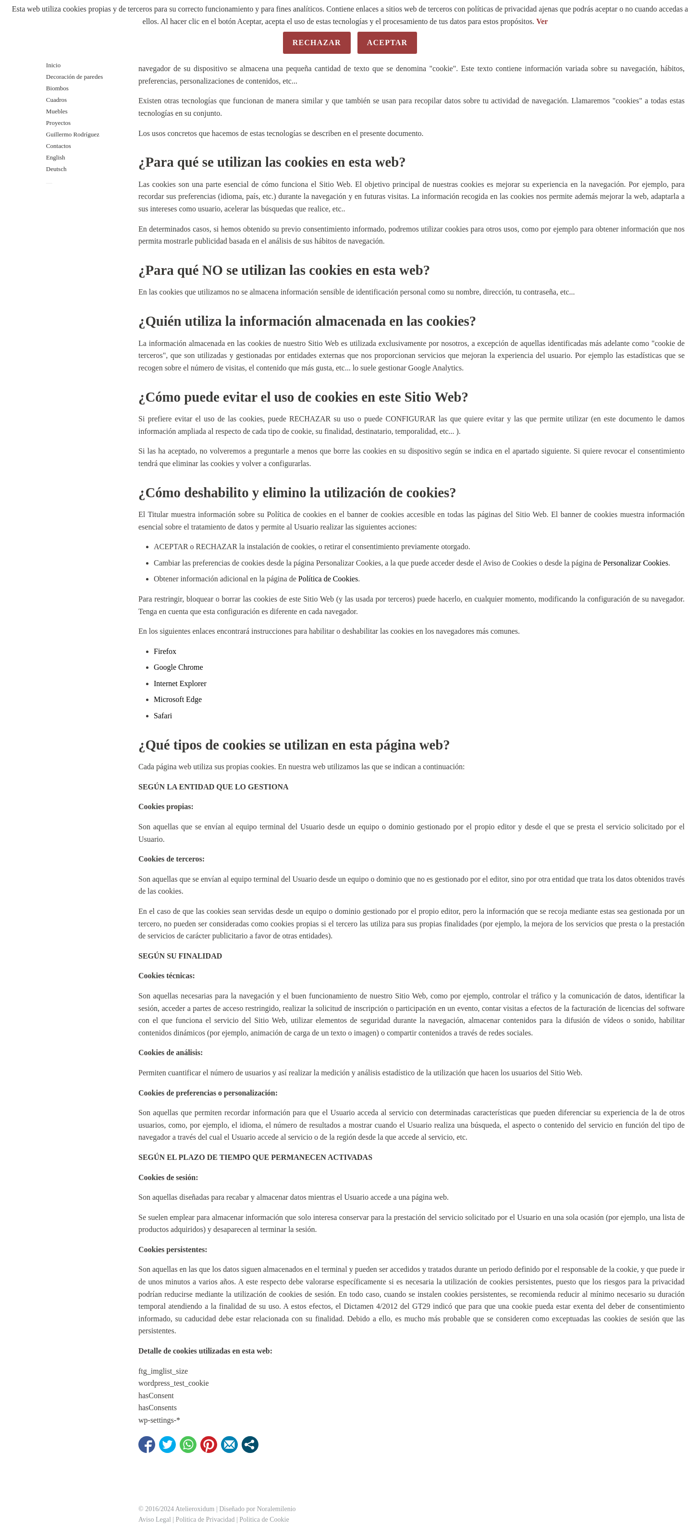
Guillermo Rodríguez (72, 134)
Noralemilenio (276, 1509)
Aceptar (387, 42)
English (55, 157)
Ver (542, 21)
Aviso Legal (154, 1519)
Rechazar (317, 42)
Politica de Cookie (264, 1519)
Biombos (57, 88)
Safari (163, 716)
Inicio (53, 65)
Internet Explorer (180, 683)
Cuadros (56, 99)
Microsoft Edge (178, 699)
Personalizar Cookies (635, 563)
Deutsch (56, 168)
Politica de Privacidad (205, 1519)
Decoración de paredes (74, 76)
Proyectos (58, 122)
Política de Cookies (328, 579)
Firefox (165, 651)
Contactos (58, 145)
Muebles (57, 111)
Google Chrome (178, 667)
